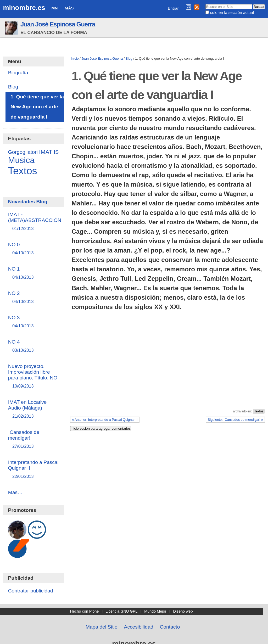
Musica (21, 160)
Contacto (170, 627)
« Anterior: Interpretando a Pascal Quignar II (104, 420)
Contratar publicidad (30, 590)
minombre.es (24, 7)
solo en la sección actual (232, 12)
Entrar (173, 8)
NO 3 (33, 322)
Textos (259, 411)
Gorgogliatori (23, 152)
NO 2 (33, 297)
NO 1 (33, 273)
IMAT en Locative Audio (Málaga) (33, 409)
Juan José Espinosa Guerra (57, 24)
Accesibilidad (138, 627)
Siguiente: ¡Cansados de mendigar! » (235, 420)
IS (56, 152)
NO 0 (33, 249)
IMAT (45, 152)
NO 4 (33, 346)
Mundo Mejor (155, 611)
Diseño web (183, 611)
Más (69, 8)
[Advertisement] (167, 370)
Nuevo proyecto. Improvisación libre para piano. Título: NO (33, 376)
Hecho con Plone (84, 611)
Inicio (75, 58)
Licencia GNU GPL (122, 611)
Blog (129, 58)
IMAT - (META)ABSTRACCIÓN (34, 222)
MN (55, 8)
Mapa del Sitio (102, 627)
